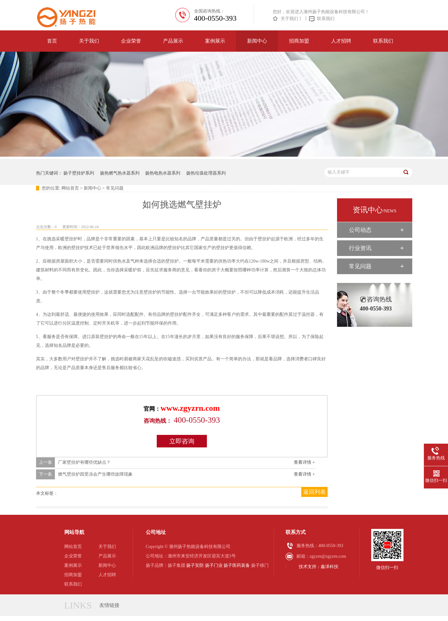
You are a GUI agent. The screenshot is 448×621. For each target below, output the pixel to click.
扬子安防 (195, 565)
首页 (52, 41)
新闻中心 (257, 41)
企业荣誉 (131, 41)
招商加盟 (299, 41)
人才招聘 (341, 41)
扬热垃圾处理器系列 (206, 173)
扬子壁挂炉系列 (78, 173)
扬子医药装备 (237, 565)
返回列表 (314, 492)
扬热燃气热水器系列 (120, 173)
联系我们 (326, 18)
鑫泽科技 (329, 566)
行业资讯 (360, 248)
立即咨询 (181, 441)
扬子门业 (214, 565)
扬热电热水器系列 (162, 173)
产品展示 (173, 41)
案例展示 (215, 41)
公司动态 (360, 230)
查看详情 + (304, 462)
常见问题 (115, 188)
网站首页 (70, 188)
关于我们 (289, 18)
